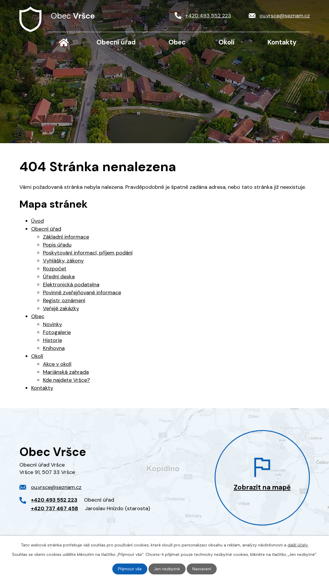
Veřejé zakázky (61, 308)
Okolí (226, 42)
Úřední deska (59, 276)
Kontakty (282, 42)
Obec (177, 42)
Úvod (64, 42)
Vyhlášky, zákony (63, 260)
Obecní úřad (116, 42)
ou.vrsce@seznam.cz (56, 487)
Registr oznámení (64, 300)
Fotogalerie (57, 332)
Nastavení (201, 568)
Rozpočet (54, 268)
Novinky (52, 324)
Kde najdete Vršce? (66, 380)
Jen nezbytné (167, 568)
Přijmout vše (130, 568)
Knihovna (54, 348)
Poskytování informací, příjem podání (88, 252)
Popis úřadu (57, 244)
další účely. (298, 545)
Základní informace (66, 236)
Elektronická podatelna (71, 284)
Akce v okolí (57, 364)
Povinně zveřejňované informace (82, 292)
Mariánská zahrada (66, 372)
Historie (52, 340)
